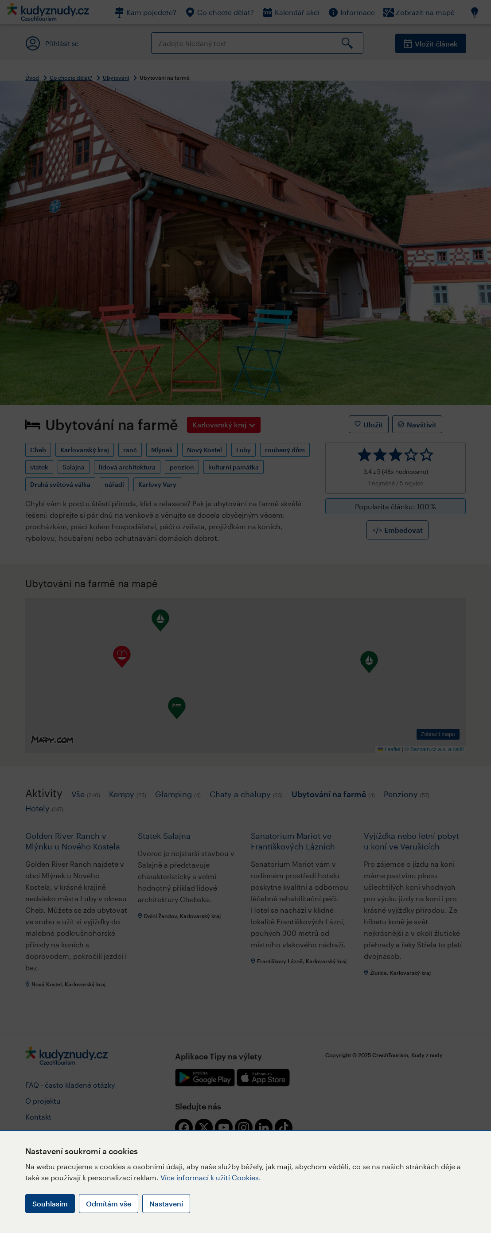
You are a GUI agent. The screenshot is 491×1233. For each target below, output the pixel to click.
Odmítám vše (108, 1203)
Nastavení (166, 1203)
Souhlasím (50, 1203)
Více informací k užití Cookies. (210, 1177)
